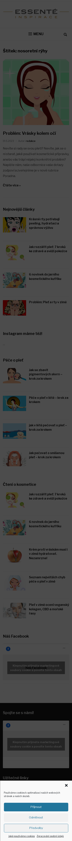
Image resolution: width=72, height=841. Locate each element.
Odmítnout (36, 817)
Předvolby (36, 828)
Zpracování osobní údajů (50, 836)
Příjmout (36, 807)
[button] (66, 785)
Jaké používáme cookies (21, 836)
